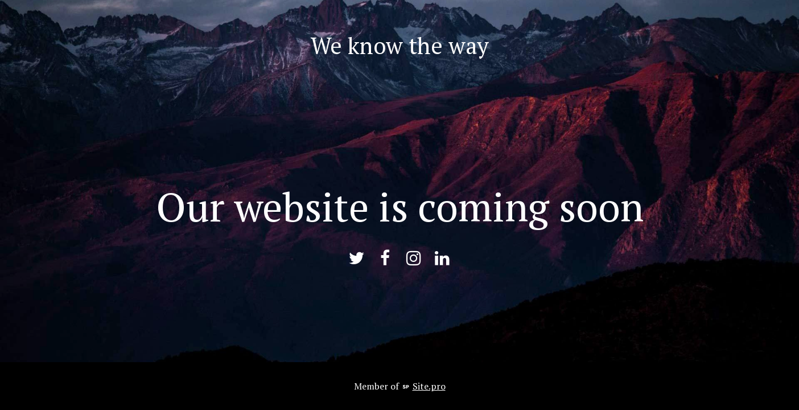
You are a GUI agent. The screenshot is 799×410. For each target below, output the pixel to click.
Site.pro (429, 386)
